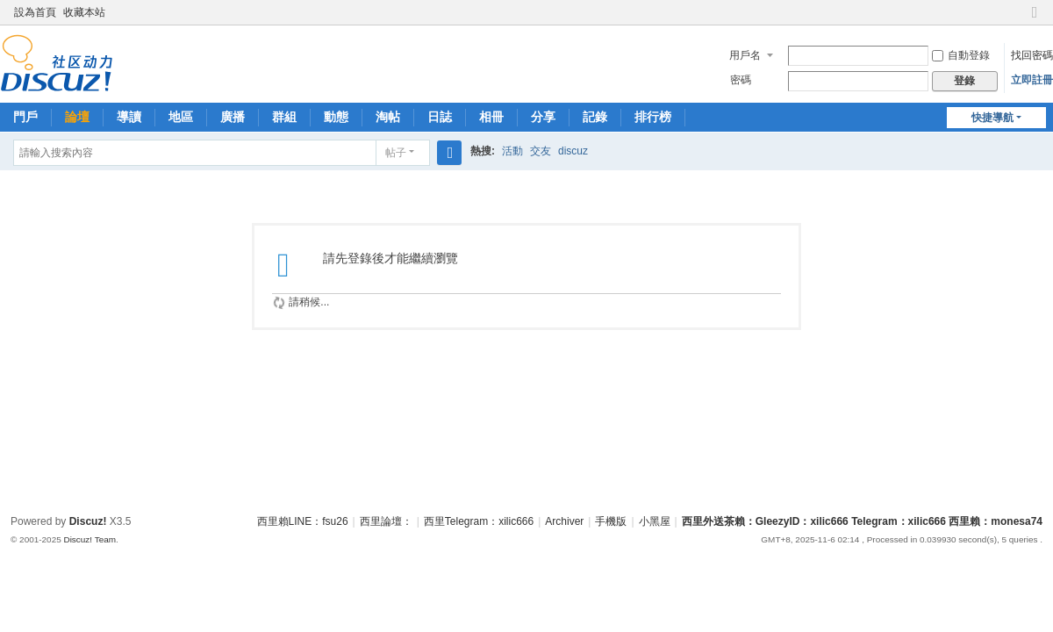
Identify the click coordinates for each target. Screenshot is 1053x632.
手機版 (611, 521)
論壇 (77, 117)
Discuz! (88, 521)
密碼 (740, 80)
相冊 (491, 117)
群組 (284, 117)
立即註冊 (1032, 80)
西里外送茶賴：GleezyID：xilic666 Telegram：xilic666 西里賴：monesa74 (862, 521)
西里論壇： (386, 521)
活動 (512, 151)
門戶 (25, 117)
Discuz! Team (89, 539)
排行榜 (652, 117)
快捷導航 (992, 117)
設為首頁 (35, 12)
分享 (543, 117)
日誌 (439, 117)
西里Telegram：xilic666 (479, 521)
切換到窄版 (1034, 19)
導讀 (129, 117)
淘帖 (388, 117)
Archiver (564, 521)
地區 (180, 117)
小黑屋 (654, 521)
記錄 (595, 117)
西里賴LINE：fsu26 (302, 521)
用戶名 (745, 55)
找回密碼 (1032, 55)
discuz (573, 151)
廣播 (232, 117)
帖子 (395, 153)
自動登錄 (961, 55)
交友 (540, 151)
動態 (336, 117)
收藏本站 (84, 12)
